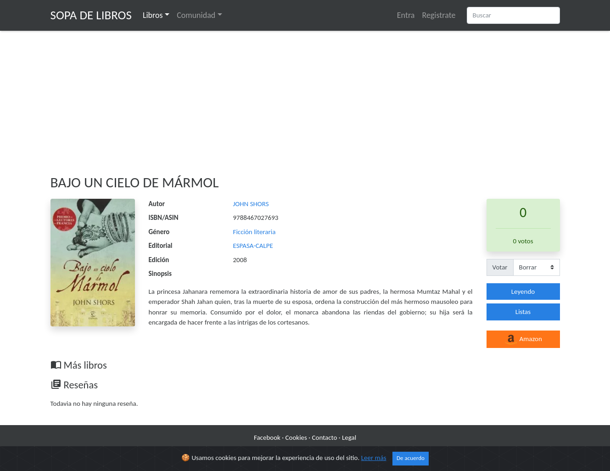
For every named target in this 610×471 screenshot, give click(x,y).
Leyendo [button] (523, 291)
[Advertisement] (305, 102)
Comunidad (196, 15)
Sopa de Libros (91, 14)
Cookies (296, 437)
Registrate (438, 15)
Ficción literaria (254, 232)
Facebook (267, 437)
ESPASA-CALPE (253, 245)
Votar (500, 267)
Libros (153, 15)
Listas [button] (523, 312)
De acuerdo (411, 458)
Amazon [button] (523, 340)
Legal (349, 437)
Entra (406, 15)
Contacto (324, 437)
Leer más (373, 458)
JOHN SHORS (251, 204)
